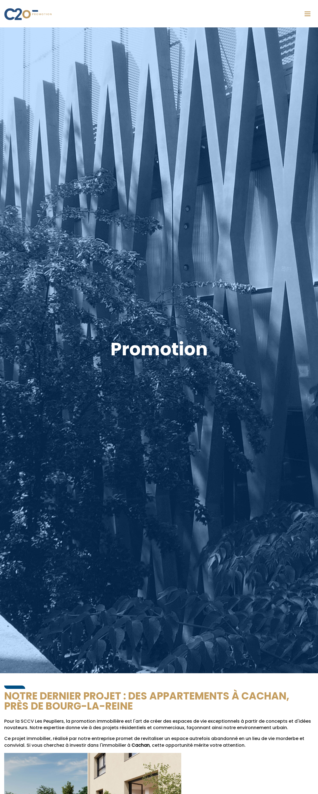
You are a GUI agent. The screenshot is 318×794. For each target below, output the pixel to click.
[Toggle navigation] (307, 14)
